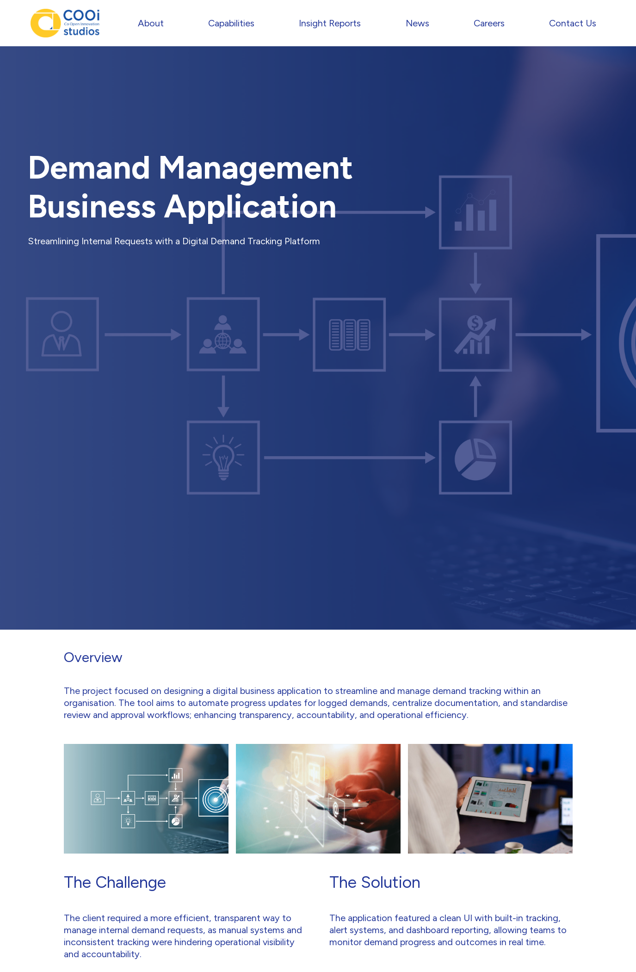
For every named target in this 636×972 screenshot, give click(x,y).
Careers (489, 23)
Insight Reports (330, 23)
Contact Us (572, 23)
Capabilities (231, 23)
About (151, 23)
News (417, 23)
